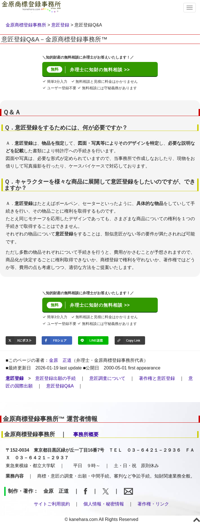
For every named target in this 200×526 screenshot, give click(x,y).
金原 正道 (60, 360)
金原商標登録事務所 (26, 25)
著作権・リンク (153, 504)
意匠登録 (60, 25)
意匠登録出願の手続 (55, 378)
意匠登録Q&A (60, 386)
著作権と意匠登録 (157, 378)
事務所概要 (86, 434)
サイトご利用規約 (52, 504)
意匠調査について (107, 378)
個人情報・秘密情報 (103, 504)
